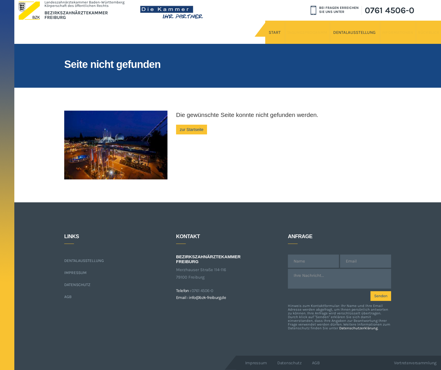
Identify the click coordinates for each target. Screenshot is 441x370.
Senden (380, 295)
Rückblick (414, 27)
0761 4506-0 (389, 10)
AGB (68, 296)
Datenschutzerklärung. (358, 328)
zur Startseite (191, 129)
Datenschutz (77, 284)
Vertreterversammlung (415, 362)
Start (205, 27)
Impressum (75, 272)
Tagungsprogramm (250, 27)
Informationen (368, 27)
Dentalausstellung (311, 27)
